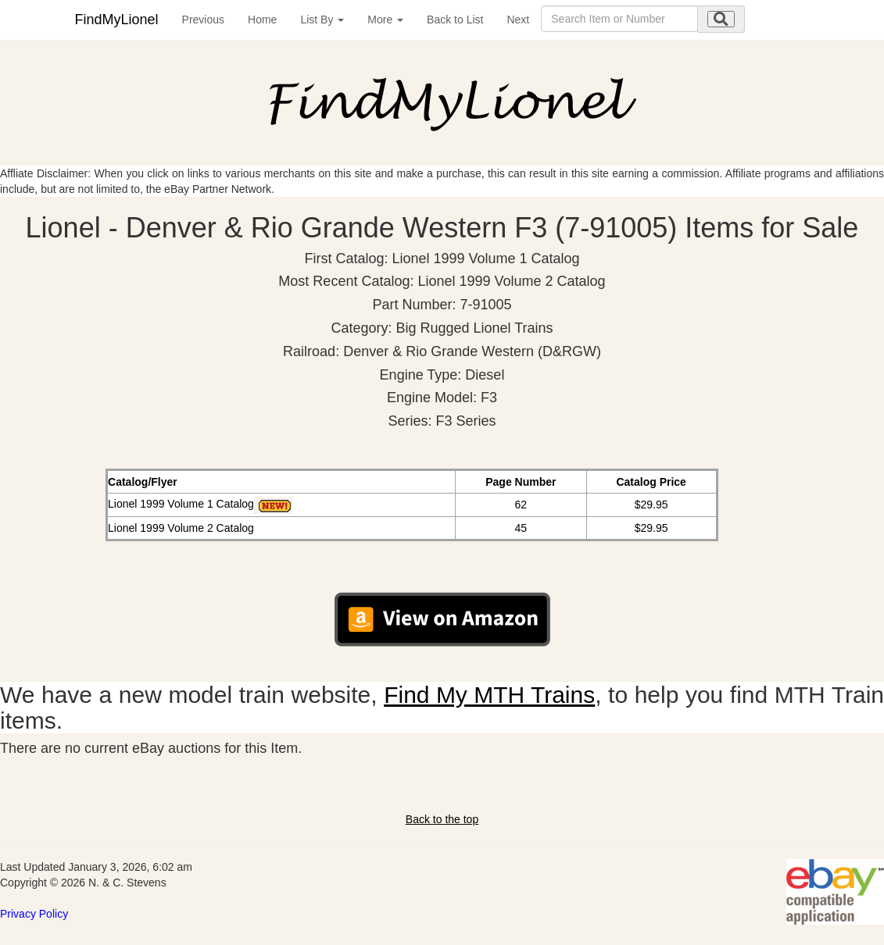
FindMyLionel (117, 19)
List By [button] (322, 19)
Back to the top (442, 819)
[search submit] (721, 19)
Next (517, 19)
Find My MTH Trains (489, 695)
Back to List (455, 19)
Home (262, 19)
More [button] (385, 19)
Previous (203, 19)
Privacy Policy (34, 914)
